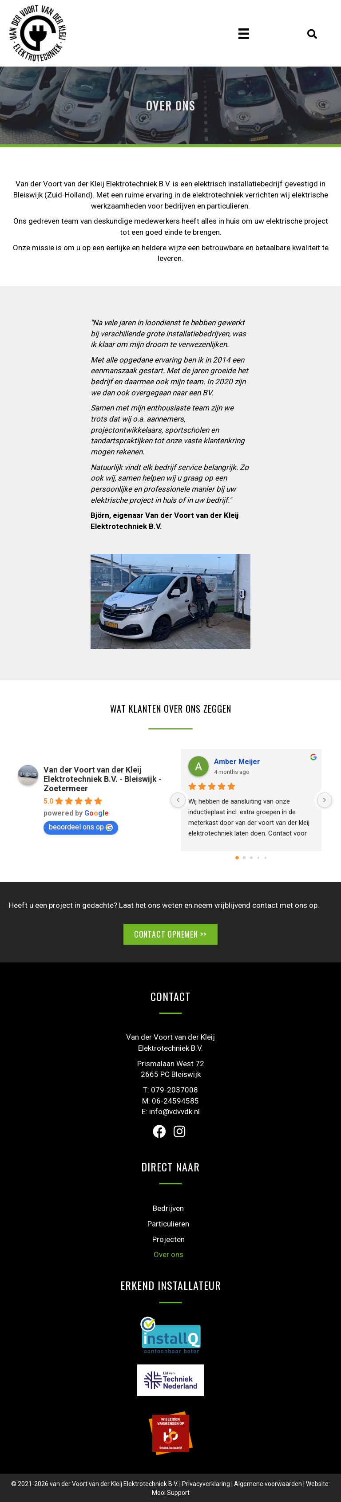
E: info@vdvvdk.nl (171, 1111)
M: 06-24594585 (170, 1100)
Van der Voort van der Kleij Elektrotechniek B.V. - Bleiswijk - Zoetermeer (103, 779)
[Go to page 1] (244, 857)
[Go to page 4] (266, 857)
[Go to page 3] (259, 857)
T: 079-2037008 (170, 1089)
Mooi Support (171, 1492)
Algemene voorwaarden (268, 1483)
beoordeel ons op (81, 827)
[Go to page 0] (237, 857)
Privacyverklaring (206, 1483)
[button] (160, 1132)
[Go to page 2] (251, 857)
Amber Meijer (237, 761)
